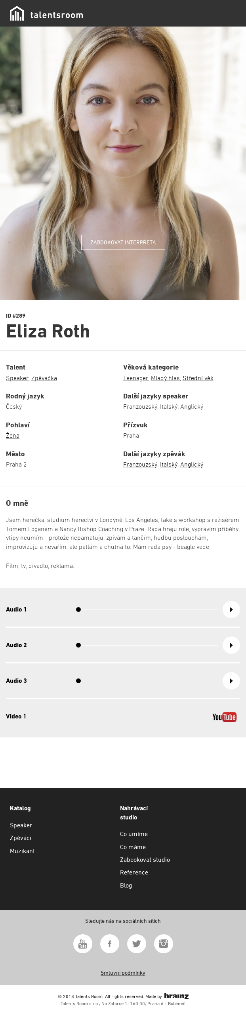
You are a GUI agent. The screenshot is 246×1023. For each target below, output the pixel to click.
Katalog (20, 808)
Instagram (163, 943)
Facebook (109, 943)
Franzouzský (140, 464)
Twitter (136, 943)
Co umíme (134, 834)
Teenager (135, 378)
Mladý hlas (165, 378)
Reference (134, 872)
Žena (12, 435)
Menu (230, 13)
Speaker (17, 378)
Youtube (82, 943)
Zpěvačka (44, 378)
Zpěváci (20, 838)
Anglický (191, 464)
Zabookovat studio (145, 859)
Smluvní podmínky (123, 973)
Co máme (133, 847)
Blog (126, 885)
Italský (168, 464)
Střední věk (198, 378)
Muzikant (22, 851)
